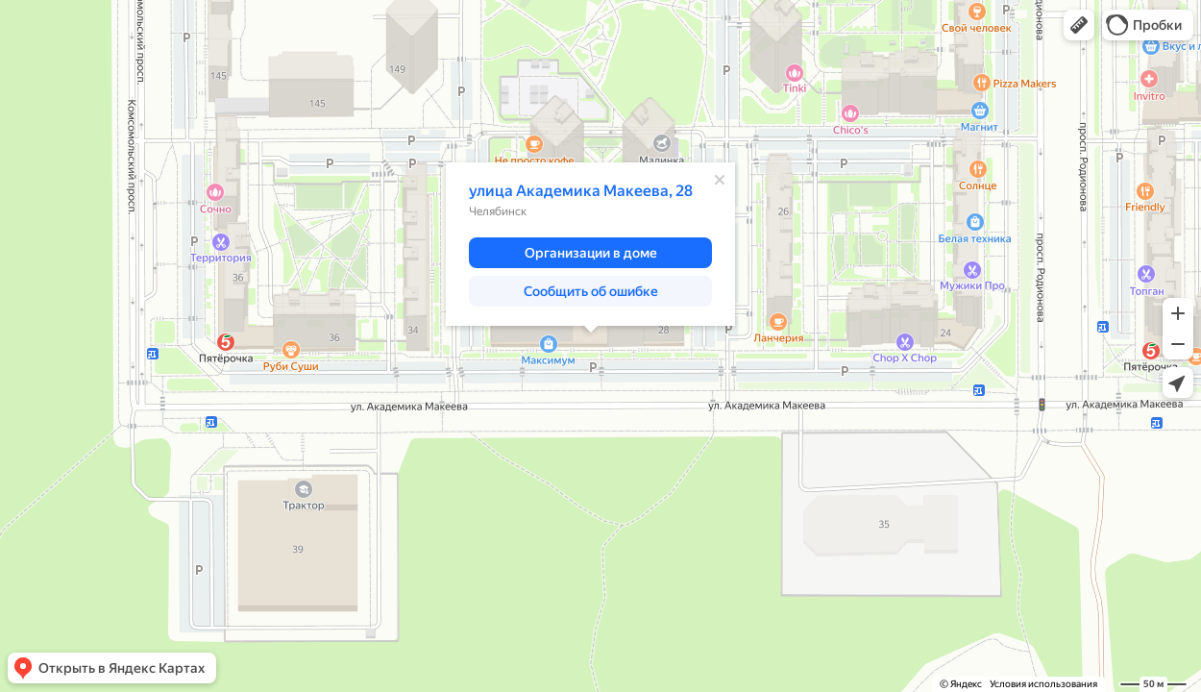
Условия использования (1043, 684)
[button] (1079, 25)
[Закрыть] (719, 179)
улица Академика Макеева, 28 (581, 191)
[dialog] (590, 244)
